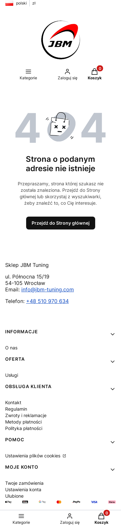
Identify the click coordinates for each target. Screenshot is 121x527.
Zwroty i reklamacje (25, 415)
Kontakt (13, 402)
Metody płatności (23, 422)
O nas (11, 347)
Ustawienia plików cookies (33, 455)
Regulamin (16, 409)
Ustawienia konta (23, 489)
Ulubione (14, 496)
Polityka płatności (23, 428)
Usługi (11, 375)
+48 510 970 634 (47, 301)
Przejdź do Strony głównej (61, 223)
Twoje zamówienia (24, 483)
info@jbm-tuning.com (47, 289)
